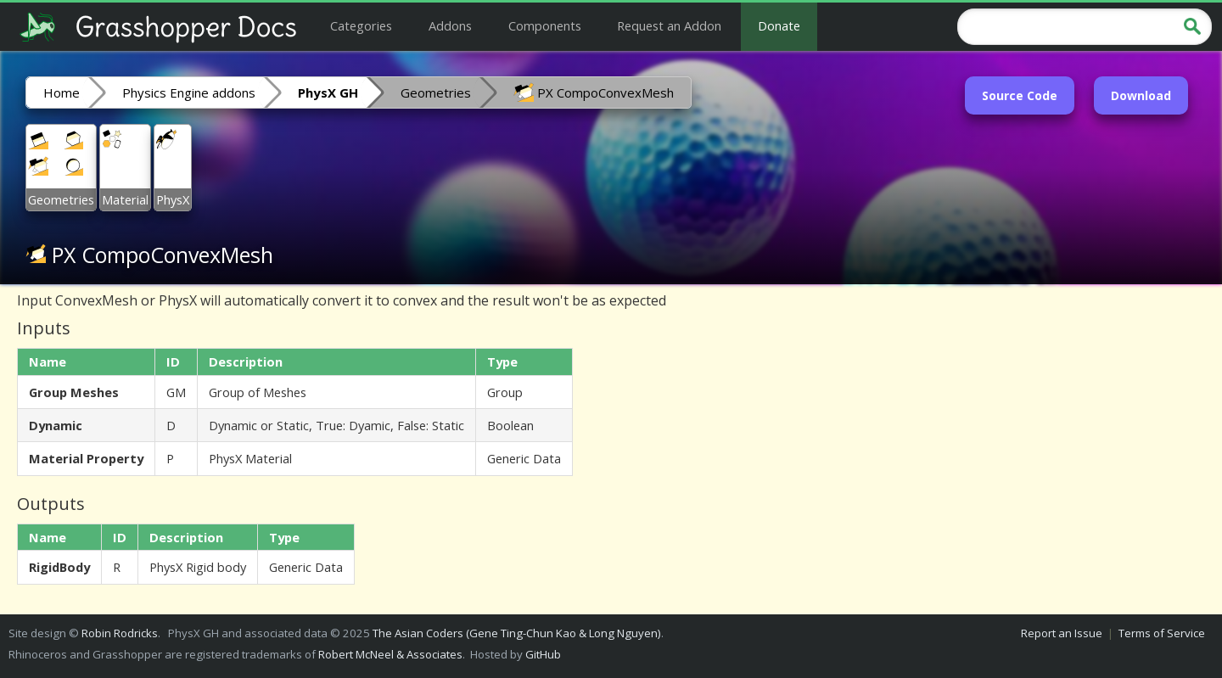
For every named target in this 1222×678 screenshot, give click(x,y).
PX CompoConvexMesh (593, 91)
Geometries (436, 92)
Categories (361, 25)
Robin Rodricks (119, 633)
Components (544, 25)
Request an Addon (669, 25)
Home (61, 92)
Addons (450, 25)
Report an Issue (1061, 633)
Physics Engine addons (188, 92)
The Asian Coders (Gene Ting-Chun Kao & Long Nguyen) (517, 633)
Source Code (1019, 95)
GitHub (543, 654)
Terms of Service (1161, 633)
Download (1141, 95)
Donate (779, 25)
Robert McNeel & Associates (390, 654)
